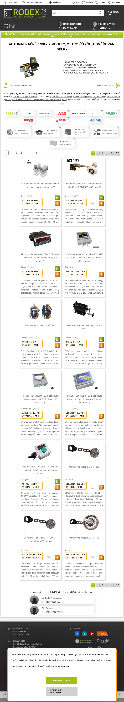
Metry (64, 99)
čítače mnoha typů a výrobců (25, 96)
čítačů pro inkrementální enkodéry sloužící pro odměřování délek (33, 99)
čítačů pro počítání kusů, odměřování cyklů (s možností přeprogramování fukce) (86, 96)
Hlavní (8, 34)
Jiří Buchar (47, 608)
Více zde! (65, 666)
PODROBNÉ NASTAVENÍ (56, 691)
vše (117, 153)
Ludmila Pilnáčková (52, 598)
